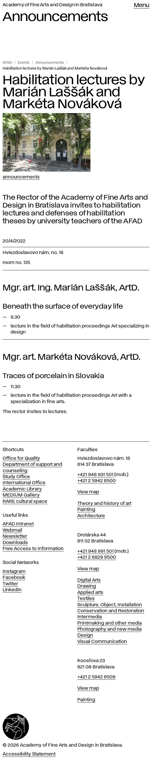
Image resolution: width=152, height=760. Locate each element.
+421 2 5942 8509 (96, 677)
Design (85, 635)
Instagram (14, 571)
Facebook (14, 578)
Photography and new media (109, 629)
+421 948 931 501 (95, 475)
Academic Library (22, 489)
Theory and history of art (104, 504)
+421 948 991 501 (95, 551)
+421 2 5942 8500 (96, 481)
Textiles (86, 599)
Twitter (10, 584)
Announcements (50, 62)
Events (23, 62)
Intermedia (89, 617)
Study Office (16, 477)
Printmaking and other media (109, 623)
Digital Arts (89, 580)
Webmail (12, 530)
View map (88, 492)
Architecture (91, 516)
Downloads (15, 543)
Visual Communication (102, 642)
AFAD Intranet (18, 524)
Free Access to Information (33, 549)
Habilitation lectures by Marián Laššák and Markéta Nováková (55, 68)
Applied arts (90, 592)
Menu (141, 5)
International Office (24, 483)
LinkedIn (12, 590)
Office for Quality (21, 458)
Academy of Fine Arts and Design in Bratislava (52, 5)
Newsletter (15, 536)
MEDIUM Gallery (21, 495)
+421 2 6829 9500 (96, 557)
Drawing (86, 586)
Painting (86, 510)
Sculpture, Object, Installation (109, 605)
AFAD (7, 62)
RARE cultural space (25, 501)
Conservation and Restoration (110, 611)
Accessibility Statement (29, 754)
